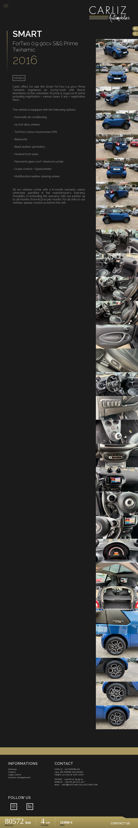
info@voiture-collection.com (80, 787)
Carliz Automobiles (113, 15)
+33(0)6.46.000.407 (75, 784)
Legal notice (14, 777)
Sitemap (12, 771)
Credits (12, 774)
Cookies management (19, 780)
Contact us (120, 823)
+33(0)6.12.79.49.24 (73, 781)
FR (135, 28)
